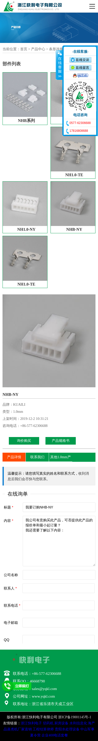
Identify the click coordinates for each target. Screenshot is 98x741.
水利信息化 (78, 723)
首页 (23, 49)
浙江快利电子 (31, 723)
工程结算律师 (43, 729)
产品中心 (38, 49)
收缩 (59, 65)
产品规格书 (60, 441)
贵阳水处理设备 (67, 729)
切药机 (48, 723)
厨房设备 (61, 723)
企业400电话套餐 (54, 735)
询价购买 (24, 441)
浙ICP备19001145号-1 (74, 717)
